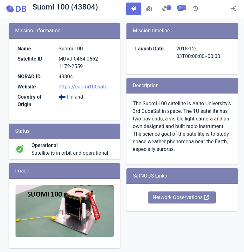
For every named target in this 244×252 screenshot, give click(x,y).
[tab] (133, 9)
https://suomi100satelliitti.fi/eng (95, 87)
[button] (16, 9)
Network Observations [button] (180, 197)
